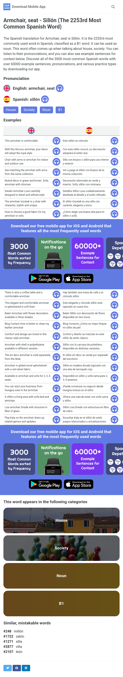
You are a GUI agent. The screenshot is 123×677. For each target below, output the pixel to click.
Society (29, 110)
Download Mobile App (29, 7)
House (11, 110)
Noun (46, 110)
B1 (60, 110)
